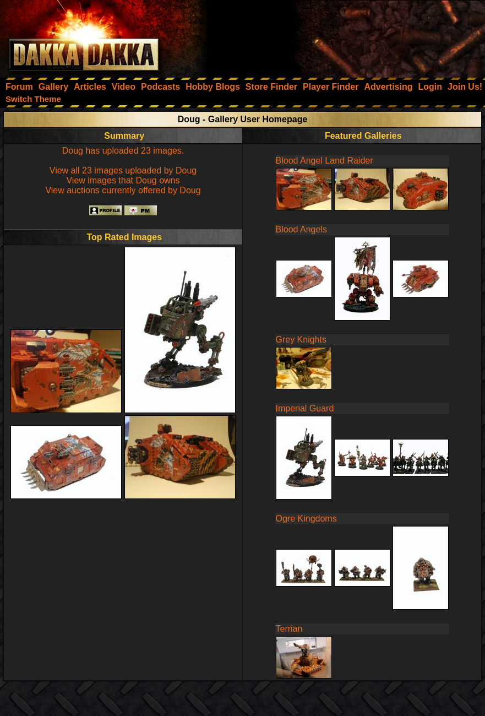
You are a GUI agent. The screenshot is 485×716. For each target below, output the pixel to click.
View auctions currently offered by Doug (122, 190)
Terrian (289, 628)
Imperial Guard (305, 408)
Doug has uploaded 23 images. (123, 150)
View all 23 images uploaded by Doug (123, 170)
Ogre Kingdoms (306, 518)
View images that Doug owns (122, 180)
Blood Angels (301, 229)
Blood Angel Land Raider (324, 160)
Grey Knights (301, 339)
